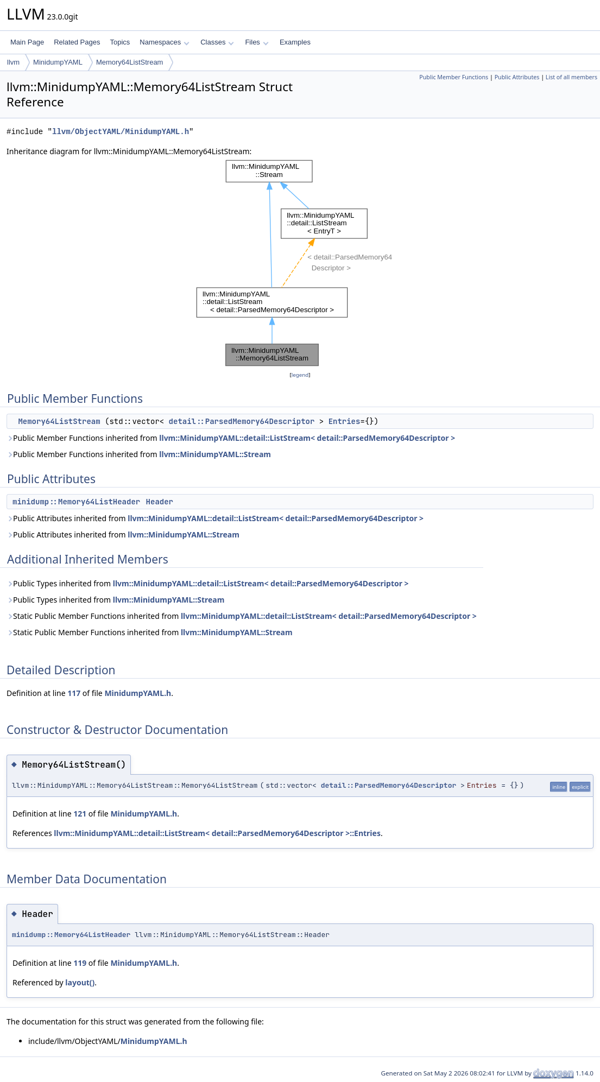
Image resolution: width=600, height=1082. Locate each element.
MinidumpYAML (58, 62)
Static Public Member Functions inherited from (242, 616)
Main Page (27, 42)
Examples (295, 42)
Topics (120, 42)
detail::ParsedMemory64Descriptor (242, 421)
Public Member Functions (453, 77)
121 (79, 813)
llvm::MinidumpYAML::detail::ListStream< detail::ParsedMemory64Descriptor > (307, 438)
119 (79, 963)
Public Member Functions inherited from (231, 438)
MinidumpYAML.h (137, 693)
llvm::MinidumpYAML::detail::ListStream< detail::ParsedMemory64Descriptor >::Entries (217, 833)
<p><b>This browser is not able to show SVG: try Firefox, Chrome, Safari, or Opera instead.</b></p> (300, 263)
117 (73, 693)
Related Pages (77, 42)
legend (300, 374)
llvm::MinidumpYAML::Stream (215, 454)
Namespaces (164, 42)
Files (256, 42)
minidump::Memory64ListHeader (76, 502)
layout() (79, 982)
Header (159, 502)
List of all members (571, 77)
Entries (345, 421)
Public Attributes (517, 77)
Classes (217, 42)
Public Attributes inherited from (215, 518)
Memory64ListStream (129, 62)
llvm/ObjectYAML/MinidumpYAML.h (120, 131)
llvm (13, 62)
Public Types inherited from (208, 583)
